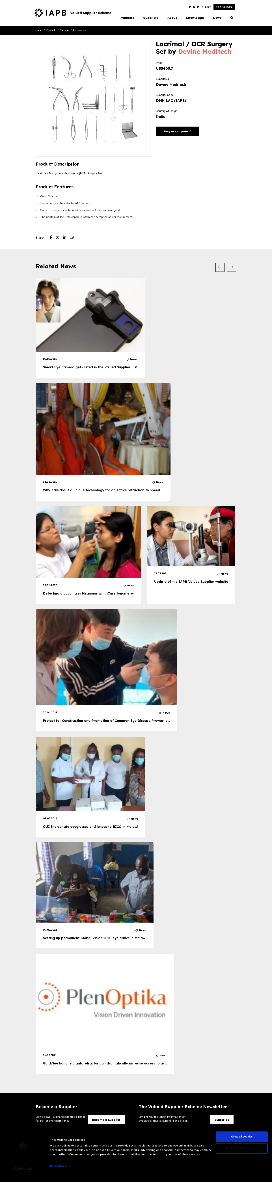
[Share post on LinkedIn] (66, 238)
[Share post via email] (73, 238)
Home (39, 30)
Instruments (80, 30)
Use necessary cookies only (242, 1153)
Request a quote (177, 131)
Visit (224, 6)
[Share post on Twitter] (59, 238)
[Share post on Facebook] (53, 238)
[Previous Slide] (219, 267)
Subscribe (222, 1120)
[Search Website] (231, 18)
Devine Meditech (205, 51)
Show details (58, 1171)
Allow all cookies (242, 1141)
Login (206, 6)
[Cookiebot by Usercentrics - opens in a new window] (23, 1175)
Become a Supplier (106, 1120)
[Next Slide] (231, 267)
